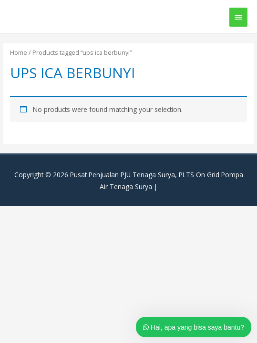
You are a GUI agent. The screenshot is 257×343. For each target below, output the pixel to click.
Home (18, 53)
